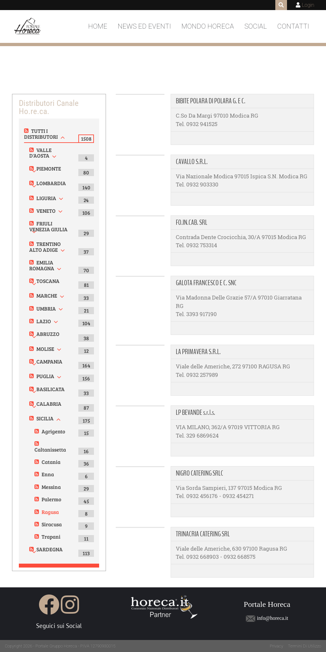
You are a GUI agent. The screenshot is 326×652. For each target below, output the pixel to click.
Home (97, 26)
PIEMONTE (48, 168)
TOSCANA (47, 280)
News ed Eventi (144, 26)
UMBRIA (46, 308)
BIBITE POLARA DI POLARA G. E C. (210, 101)
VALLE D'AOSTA (40, 153)
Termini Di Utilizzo (304, 646)
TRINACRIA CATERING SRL (203, 534)
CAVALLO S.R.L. (192, 162)
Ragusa (50, 511)
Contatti (293, 26)
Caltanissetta (50, 449)
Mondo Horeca (207, 26)
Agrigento (53, 431)
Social (255, 26)
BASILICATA (50, 389)
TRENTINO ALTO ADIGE (45, 246)
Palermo (51, 499)
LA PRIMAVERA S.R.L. (198, 352)
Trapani (51, 536)
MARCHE (46, 295)
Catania (51, 461)
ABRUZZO (47, 333)
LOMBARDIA (51, 183)
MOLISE (45, 348)
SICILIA (45, 418)
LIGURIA (46, 198)
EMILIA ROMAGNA (41, 265)
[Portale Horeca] (28, 26)
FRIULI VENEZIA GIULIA (48, 226)
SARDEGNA (49, 549)
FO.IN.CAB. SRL (191, 222)
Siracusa (52, 524)
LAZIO (43, 321)
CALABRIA (48, 403)
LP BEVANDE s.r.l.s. (195, 412)
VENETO (46, 210)
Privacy (276, 646)
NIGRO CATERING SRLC (199, 473)
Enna (48, 474)
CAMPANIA (49, 361)
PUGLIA (45, 376)
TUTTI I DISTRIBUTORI (41, 133)
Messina (51, 486)
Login (308, 5)
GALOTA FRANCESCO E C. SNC (206, 283)
